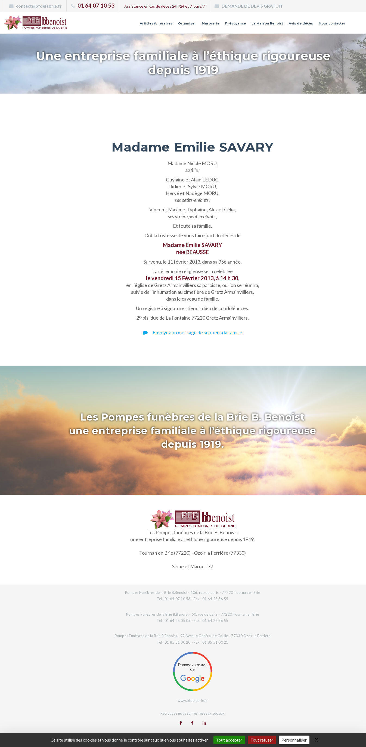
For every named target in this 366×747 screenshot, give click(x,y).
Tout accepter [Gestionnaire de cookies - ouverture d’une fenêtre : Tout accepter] (229, 739)
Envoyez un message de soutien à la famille (192, 332)
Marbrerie (186, 25)
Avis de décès (291, 25)
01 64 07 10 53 (95, 5)
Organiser (159, 25)
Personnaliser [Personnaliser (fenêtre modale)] (294, 739)
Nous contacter (328, 25)
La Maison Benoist (252, 25)
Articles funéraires (124, 25)
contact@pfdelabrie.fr (39, 5)
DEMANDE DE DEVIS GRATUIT (252, 5)
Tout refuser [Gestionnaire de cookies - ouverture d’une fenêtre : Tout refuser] (261, 739)
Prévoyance (214, 25)
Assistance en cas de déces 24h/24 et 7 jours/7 (164, 6)
